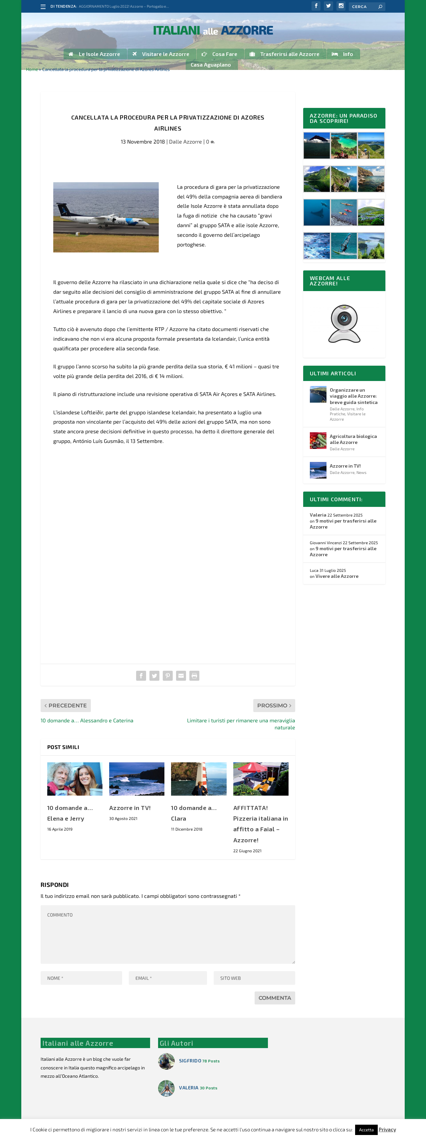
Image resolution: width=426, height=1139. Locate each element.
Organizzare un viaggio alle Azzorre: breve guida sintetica (354, 397)
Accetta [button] (366, 1129)
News (361, 473)
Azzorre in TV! (130, 808)
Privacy (387, 1129)
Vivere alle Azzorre (337, 577)
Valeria (318, 515)
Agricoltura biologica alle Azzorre (353, 440)
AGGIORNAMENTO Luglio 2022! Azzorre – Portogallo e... (124, 6)
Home (32, 70)
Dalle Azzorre (185, 142)
